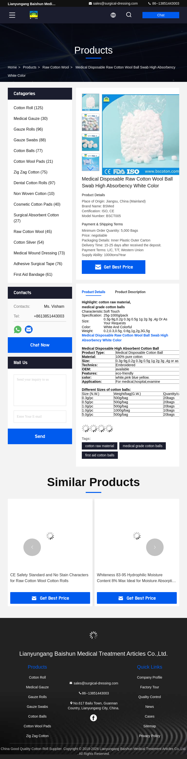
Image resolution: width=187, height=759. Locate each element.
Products (29, 67)
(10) (34, 194)
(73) (39, 253)
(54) (29, 242)
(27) (36, 218)
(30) (31, 118)
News (149, 707)
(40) (37, 204)
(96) (28, 129)
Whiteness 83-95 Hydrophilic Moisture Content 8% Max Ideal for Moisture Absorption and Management (136, 578)
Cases (150, 716)
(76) (38, 264)
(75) (30, 172)
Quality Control (149, 697)
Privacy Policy (149, 736)
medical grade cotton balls (142, 446)
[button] (90, 169)
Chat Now (39, 345)
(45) (33, 232)
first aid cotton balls (99, 455)
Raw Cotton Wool (56, 67)
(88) (30, 140)
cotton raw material (99, 446)
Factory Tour (149, 687)
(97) (34, 183)
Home (12, 67)
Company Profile (149, 677)
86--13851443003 (163, 3)
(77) (28, 151)
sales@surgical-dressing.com (113, 3)
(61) (33, 274)
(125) (28, 108)
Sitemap (149, 726)
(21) (33, 161)
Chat (161, 15)
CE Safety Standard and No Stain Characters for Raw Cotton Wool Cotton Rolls (49, 578)
